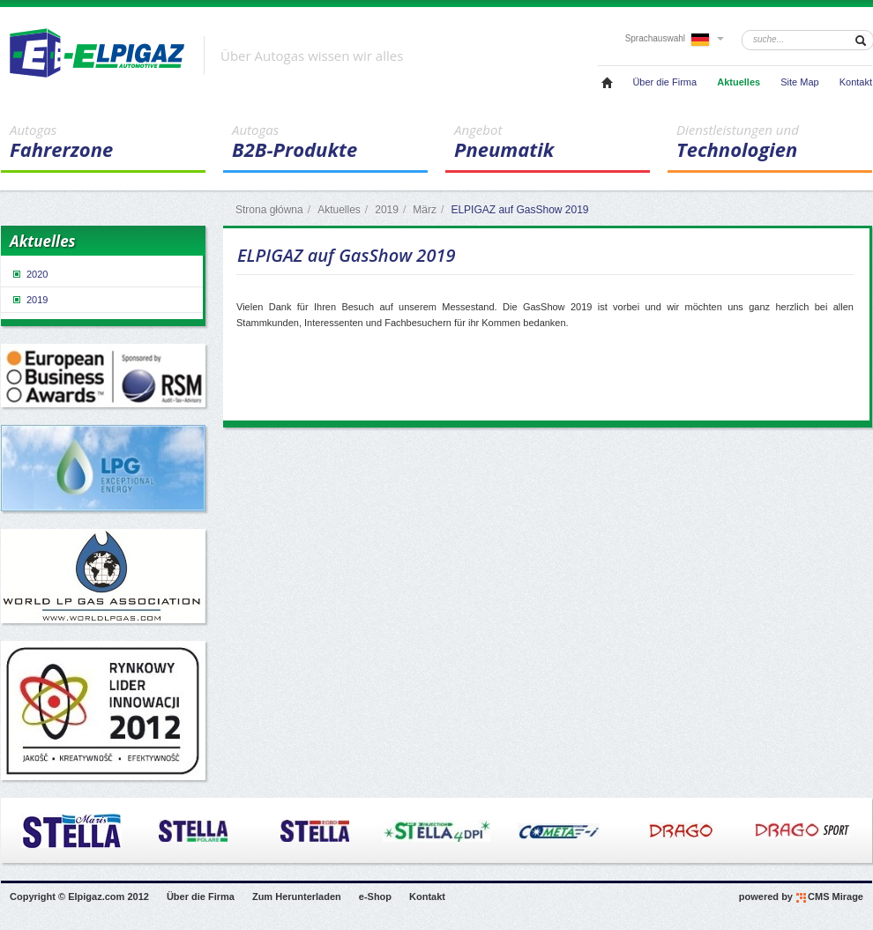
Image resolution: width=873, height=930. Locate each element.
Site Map (799, 82)
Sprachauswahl (674, 38)
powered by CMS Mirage (801, 897)
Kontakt (855, 82)
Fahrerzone (107, 142)
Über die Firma (664, 82)
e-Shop (375, 896)
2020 (29, 274)
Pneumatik (552, 142)
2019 (387, 210)
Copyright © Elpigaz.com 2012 (79, 896)
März (424, 210)
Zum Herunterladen (296, 896)
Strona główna (269, 210)
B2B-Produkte (330, 142)
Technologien (774, 142)
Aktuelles (738, 82)
